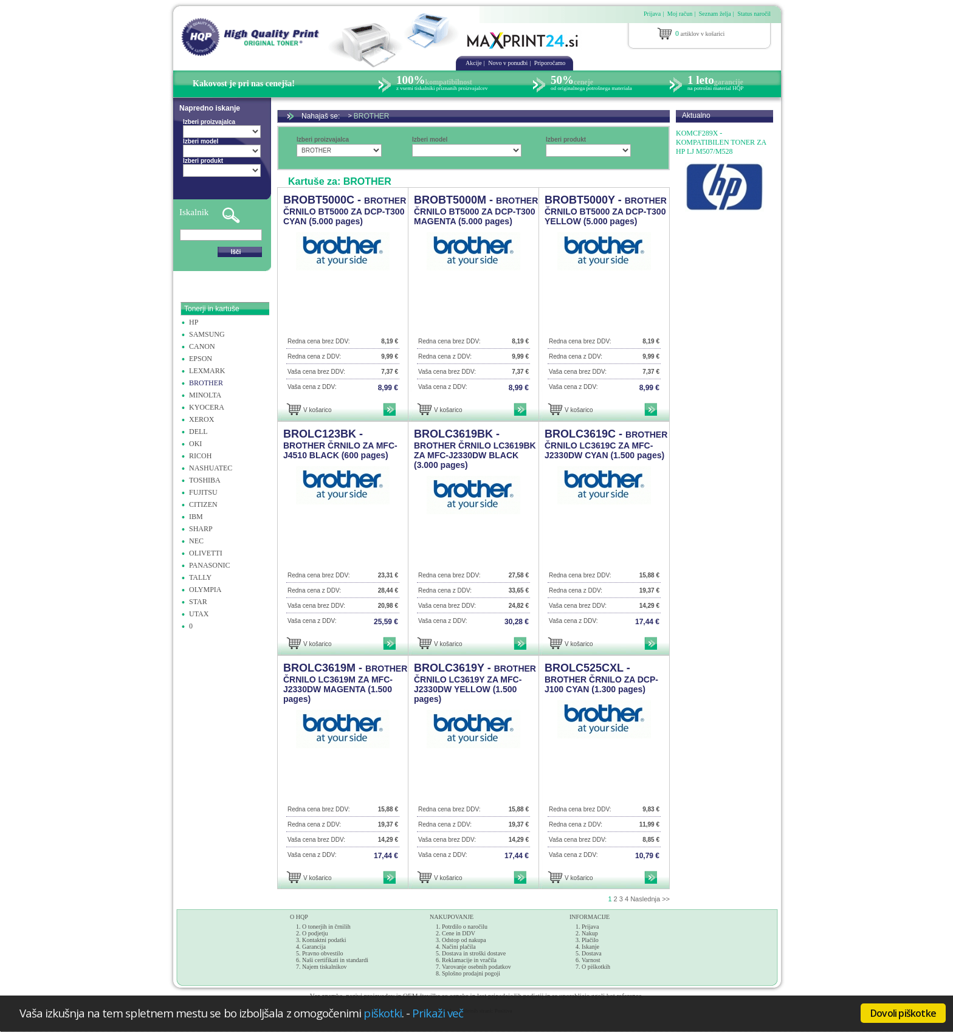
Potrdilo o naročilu (464, 926)
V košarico (317, 410)
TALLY (200, 577)
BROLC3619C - (606, 444)
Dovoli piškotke (903, 1013)
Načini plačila (459, 946)
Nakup (590, 933)
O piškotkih (596, 966)
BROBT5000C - (344, 210)
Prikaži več (437, 1012)
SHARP (201, 529)
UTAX (198, 614)
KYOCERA (206, 407)
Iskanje (590, 946)
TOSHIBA (205, 480)
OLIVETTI (205, 553)
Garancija (314, 946)
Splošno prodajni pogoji (471, 973)
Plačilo (590, 940)
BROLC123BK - (340, 444)
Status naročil (754, 13)
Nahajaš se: (323, 116)
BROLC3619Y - (475, 683)
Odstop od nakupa (464, 940)
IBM (196, 516)
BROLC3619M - (345, 683)
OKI (195, 443)
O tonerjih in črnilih (326, 926)
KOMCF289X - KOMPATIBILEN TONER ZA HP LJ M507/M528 (721, 142)
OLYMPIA (205, 589)
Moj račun (679, 13)
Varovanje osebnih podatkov (476, 966)
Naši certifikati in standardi (335, 960)
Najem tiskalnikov (324, 966)
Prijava (652, 13)
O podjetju (315, 933)
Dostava (592, 953)
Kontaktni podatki (324, 940)
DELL (198, 431)
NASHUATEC (210, 468)
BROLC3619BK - (475, 449)
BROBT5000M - (476, 210)
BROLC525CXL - (601, 678)
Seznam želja (715, 13)
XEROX (201, 419)
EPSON (200, 358)
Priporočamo (550, 63)
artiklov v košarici (699, 33)
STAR (198, 601)
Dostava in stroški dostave (474, 953)
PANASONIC (209, 565)
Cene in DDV (458, 933)
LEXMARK (207, 370)
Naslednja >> (650, 899)
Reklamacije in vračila (469, 960)
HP (193, 322)
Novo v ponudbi (508, 63)
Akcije (474, 63)
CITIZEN (203, 504)
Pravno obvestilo (322, 953)
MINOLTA (205, 395)
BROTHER (206, 383)
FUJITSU (203, 492)
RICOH (200, 456)
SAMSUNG (207, 334)
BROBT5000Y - (606, 210)
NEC (196, 541)
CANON (202, 346)
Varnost (591, 960)
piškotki (382, 1012)
